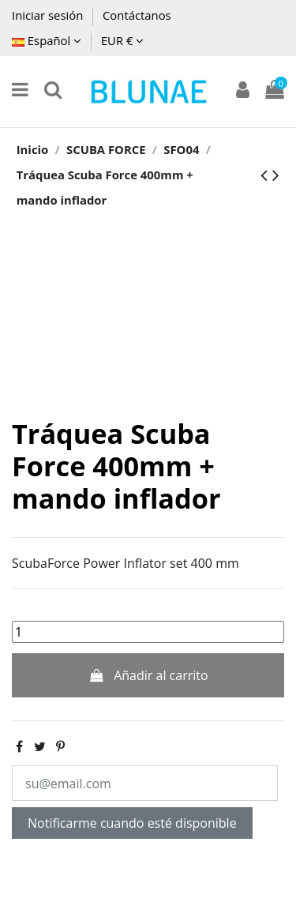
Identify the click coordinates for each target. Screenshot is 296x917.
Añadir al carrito (148, 675)
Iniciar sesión (49, 15)
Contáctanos (137, 15)
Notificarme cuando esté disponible (132, 823)
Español (46, 40)
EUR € (122, 40)
